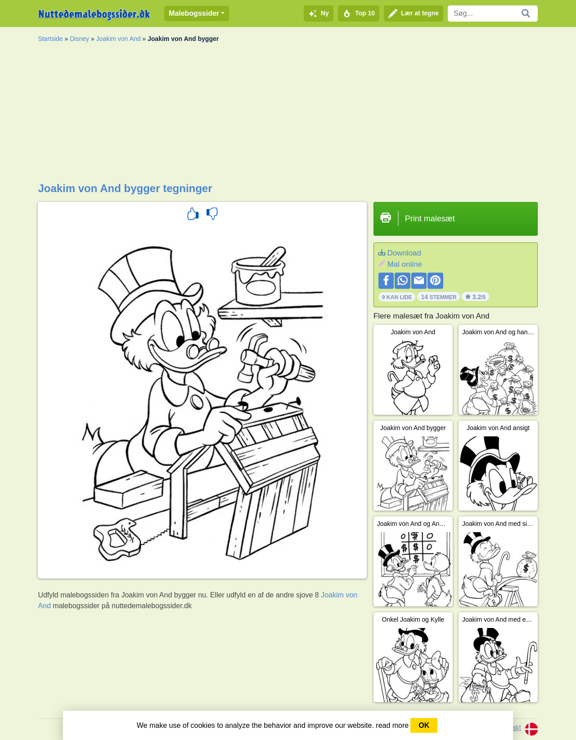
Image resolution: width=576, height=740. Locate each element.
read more (392, 725)
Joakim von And (118, 38)
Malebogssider (194, 13)
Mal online (404, 264)
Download (404, 253)
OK (423, 725)
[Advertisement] (288, 115)
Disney (79, 38)
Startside (50, 38)
